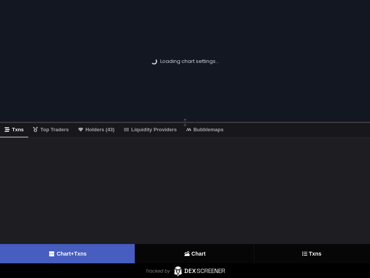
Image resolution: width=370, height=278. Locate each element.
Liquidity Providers (150, 129)
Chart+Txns (67, 254)
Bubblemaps (205, 129)
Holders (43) (96, 129)
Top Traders (51, 129)
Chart (194, 253)
